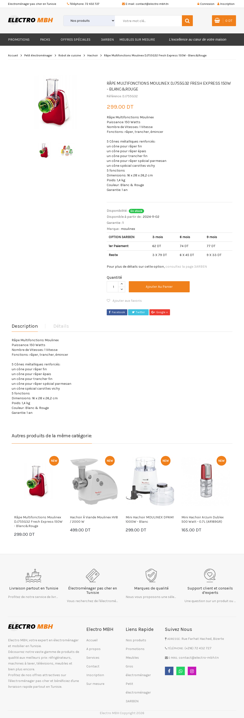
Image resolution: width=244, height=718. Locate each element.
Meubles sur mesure (137, 40)
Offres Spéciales (75, 40)
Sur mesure (95, 684)
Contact (92, 666)
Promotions (19, 40)
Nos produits (136, 640)
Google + (159, 312)
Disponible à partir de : (124, 217)
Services (92, 658)
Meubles (132, 658)
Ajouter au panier (159, 287)
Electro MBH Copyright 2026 (122, 713)
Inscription (95, 675)
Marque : (113, 229)
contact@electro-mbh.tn (152, 4)
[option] (55, 102)
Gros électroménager (138, 670)
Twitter (138, 312)
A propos (93, 649)
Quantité (114, 277)
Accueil (13, 55)
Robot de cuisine (69, 55)
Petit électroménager (38, 55)
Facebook (117, 312)
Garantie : (114, 223)
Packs (45, 40)
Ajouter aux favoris (124, 301)
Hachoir (92, 55)
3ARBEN (107, 40)
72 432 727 (92, 4)
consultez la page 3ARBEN (186, 267)
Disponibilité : (117, 211)
